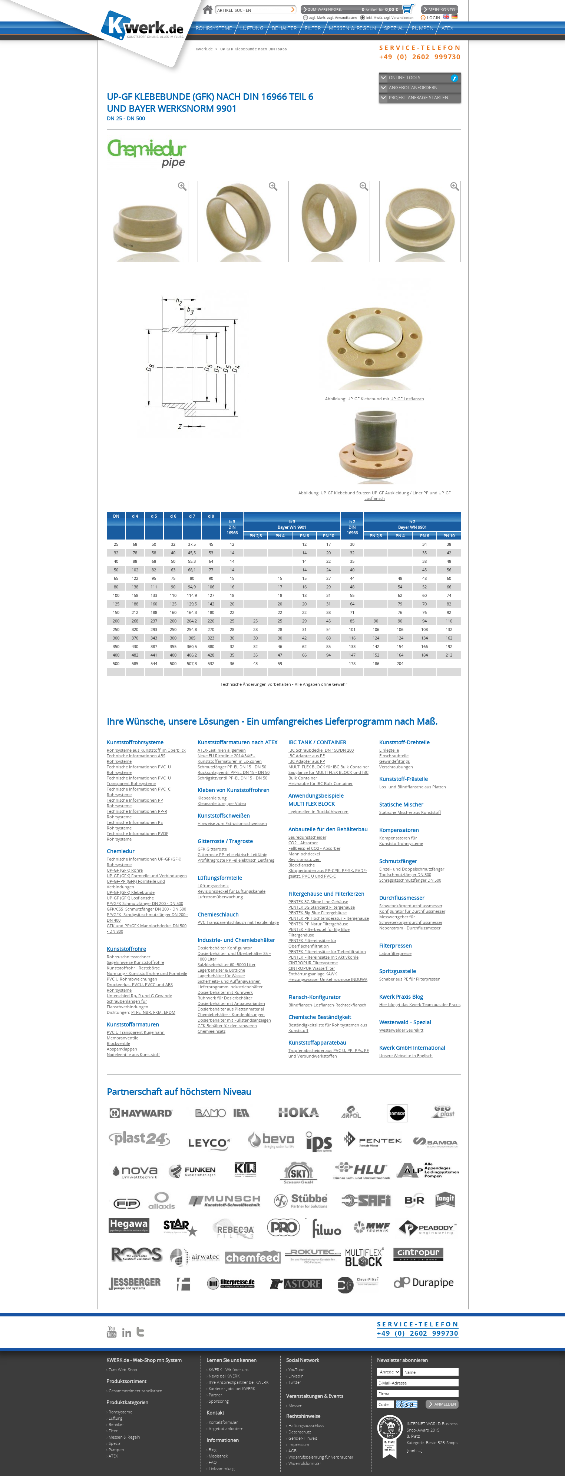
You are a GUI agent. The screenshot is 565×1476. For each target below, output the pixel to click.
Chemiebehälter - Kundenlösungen (231, 1014)
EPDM (169, 1012)
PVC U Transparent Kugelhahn (136, 1032)
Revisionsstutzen (304, 859)
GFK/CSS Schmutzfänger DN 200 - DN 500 (146, 909)
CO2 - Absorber (303, 842)
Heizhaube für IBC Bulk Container (320, 783)
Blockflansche (301, 865)
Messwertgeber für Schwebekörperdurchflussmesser (410, 919)
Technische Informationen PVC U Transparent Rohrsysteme (139, 780)
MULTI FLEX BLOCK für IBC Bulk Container (328, 766)
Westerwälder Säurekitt (401, 1030)
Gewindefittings (394, 761)
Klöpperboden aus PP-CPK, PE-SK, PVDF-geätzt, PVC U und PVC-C (327, 873)
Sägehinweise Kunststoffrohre (135, 962)
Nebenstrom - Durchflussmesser (409, 928)
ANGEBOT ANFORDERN (413, 87)
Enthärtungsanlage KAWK (312, 973)
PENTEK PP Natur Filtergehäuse (318, 923)
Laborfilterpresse (395, 953)
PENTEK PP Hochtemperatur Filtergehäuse (328, 918)
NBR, (148, 1012)
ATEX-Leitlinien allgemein (222, 750)
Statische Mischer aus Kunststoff (410, 812)
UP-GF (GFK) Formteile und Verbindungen (147, 875)
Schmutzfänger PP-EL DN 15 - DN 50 (232, 766)
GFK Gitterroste (212, 849)
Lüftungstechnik (213, 885)
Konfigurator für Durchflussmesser (412, 911)
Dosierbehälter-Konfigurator (225, 948)
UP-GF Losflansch (407, 398)
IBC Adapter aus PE (306, 755)
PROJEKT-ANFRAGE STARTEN (418, 97)
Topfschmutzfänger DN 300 (405, 874)
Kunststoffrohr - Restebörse (133, 968)
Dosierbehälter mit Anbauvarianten (231, 1003)
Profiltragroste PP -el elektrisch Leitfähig (236, 860)
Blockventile (118, 1043)
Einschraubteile (394, 755)
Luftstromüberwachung (220, 896)
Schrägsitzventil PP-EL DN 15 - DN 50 (232, 778)
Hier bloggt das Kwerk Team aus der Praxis (419, 1004)
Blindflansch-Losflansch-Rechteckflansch (327, 1005)
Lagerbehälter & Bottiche (221, 970)
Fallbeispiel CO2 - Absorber (314, 848)
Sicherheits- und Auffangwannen (229, 981)
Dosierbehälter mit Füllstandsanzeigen (234, 1020)
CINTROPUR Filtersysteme (313, 962)
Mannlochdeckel (304, 853)
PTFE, (137, 1012)
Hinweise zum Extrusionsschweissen (232, 823)
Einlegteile (389, 750)
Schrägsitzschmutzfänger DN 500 (410, 880)
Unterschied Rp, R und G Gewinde (139, 995)
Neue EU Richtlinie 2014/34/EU (226, 755)
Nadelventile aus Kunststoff (133, 1054)
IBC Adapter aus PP (306, 761)
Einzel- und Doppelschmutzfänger (411, 869)
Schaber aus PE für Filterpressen (409, 979)
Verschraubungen (396, 766)
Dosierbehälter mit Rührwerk (225, 992)
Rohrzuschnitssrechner (128, 956)
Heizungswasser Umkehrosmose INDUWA (327, 979)
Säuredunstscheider (307, 837)
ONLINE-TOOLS (404, 77)
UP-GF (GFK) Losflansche (130, 898)
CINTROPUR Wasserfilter (311, 968)
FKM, (158, 1012)
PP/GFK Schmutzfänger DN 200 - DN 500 (145, 903)
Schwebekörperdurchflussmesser (410, 905)
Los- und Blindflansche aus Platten (412, 786)
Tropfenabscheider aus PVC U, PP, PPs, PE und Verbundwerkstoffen (328, 1053)
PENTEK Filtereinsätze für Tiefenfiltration (327, 951)
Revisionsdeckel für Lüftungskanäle (231, 891)
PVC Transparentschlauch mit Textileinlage (238, 922)
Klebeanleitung (212, 798)
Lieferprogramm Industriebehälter (230, 986)
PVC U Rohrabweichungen (132, 979)
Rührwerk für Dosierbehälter (225, 998)
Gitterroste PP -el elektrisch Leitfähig (232, 854)
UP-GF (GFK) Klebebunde (131, 892)
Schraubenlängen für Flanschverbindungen (127, 1003)
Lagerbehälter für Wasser (221, 975)
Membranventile (122, 1038)
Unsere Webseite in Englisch (406, 1055)
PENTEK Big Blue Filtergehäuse (317, 912)
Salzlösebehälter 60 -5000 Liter (226, 964)
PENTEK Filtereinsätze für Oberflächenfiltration (312, 943)
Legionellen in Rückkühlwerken (318, 811)
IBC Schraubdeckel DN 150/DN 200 (321, 750)
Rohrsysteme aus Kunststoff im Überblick (146, 750)
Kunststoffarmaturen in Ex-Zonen (230, 761)
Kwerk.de (204, 48)
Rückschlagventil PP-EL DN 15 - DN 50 (234, 772)
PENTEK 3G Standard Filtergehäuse (321, 907)
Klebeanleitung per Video (222, 803)
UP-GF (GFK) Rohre (125, 870)
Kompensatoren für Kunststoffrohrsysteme (401, 840)
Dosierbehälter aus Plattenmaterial (231, 1009)
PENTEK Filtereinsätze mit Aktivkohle (323, 957)
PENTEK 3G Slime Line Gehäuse (318, 901)
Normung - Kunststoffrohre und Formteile (147, 973)
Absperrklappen (122, 1049)
